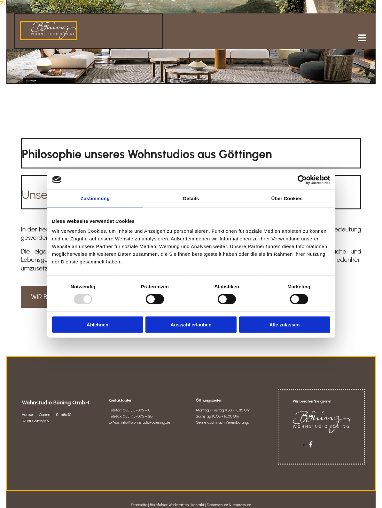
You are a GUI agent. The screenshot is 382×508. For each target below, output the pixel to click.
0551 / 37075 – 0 (136, 405)
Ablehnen (97, 324)
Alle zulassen (284, 324)
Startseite (139, 500)
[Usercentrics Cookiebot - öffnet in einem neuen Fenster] (302, 179)
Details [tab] (191, 198)
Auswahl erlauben (190, 324)
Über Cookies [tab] (287, 198)
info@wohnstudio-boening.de (145, 418)
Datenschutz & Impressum (229, 500)
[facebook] (311, 440)
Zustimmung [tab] (95, 198)
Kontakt (197, 500)
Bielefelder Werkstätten (169, 500)
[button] (263, 33)
